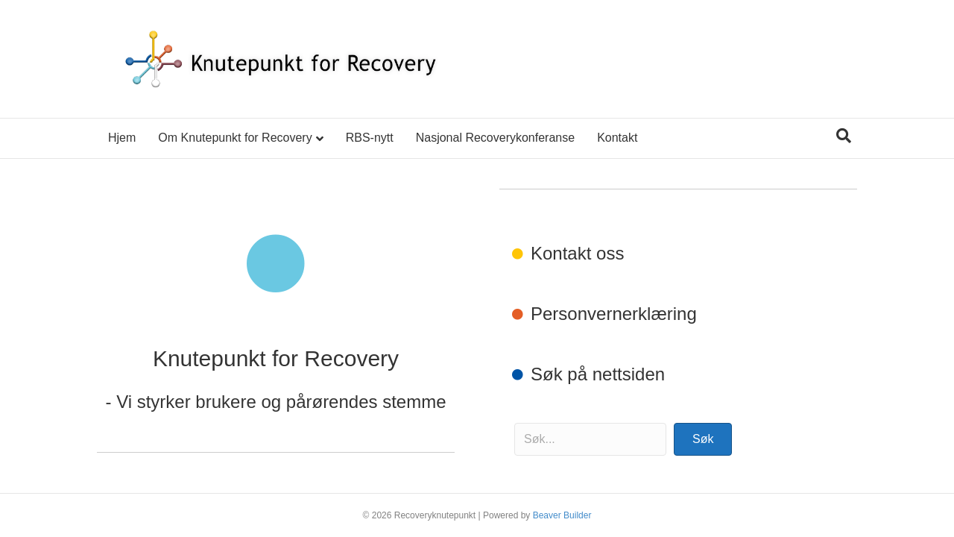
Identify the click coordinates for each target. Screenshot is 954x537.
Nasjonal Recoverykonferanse (495, 137)
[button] (703, 439)
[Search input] (590, 439)
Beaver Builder (562, 515)
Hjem (122, 137)
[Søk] (843, 135)
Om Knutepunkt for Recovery (235, 137)
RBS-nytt (370, 137)
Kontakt (617, 137)
